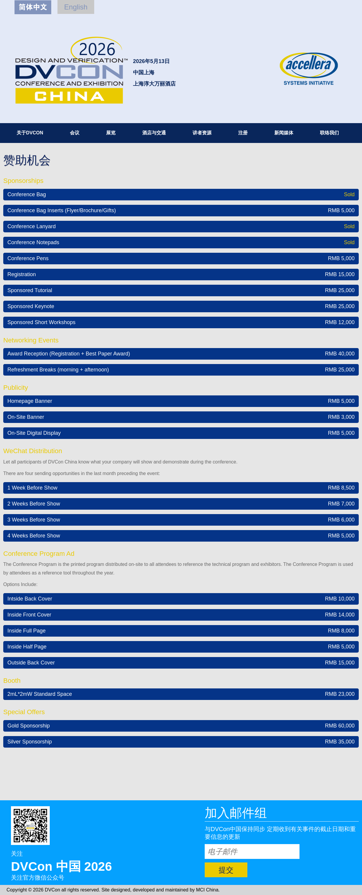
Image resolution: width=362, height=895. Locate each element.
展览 (111, 132)
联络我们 (329, 132)
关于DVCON (30, 132)
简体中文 (33, 7)
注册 (243, 132)
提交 (226, 870)
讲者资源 (202, 132)
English (76, 7)
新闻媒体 (283, 132)
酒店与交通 (154, 132)
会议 (74, 132)
